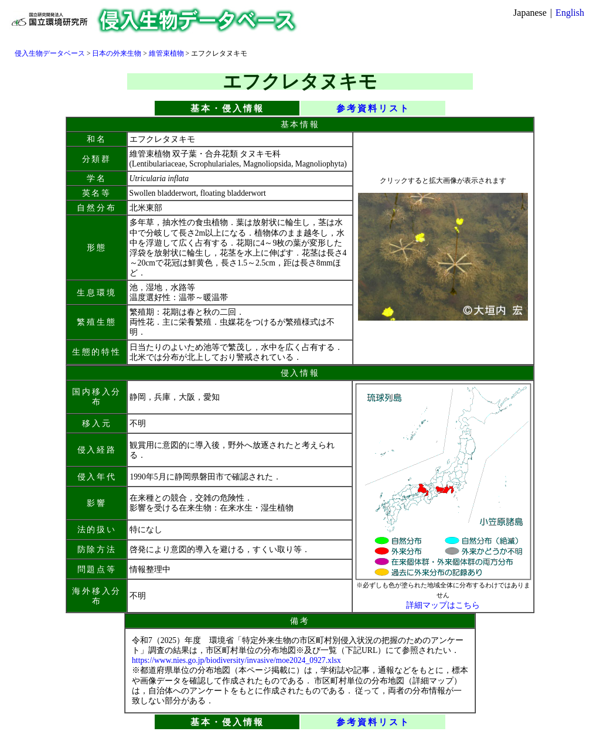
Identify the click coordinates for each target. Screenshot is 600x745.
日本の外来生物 (116, 53)
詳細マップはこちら (443, 605)
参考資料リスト (373, 108)
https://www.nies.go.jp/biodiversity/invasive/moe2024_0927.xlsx (236, 660)
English (569, 13)
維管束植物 (166, 53)
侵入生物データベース (50, 53)
